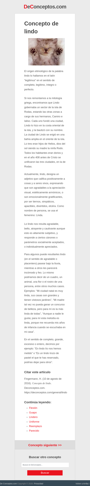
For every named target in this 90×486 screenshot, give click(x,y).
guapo (33, 412)
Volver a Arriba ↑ (83, 483)
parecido (34, 430)
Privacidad (38, 483)
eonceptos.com (45, 7)
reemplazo (35, 426)
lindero (33, 417)
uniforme (34, 421)
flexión (33, 408)
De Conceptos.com (8, 483)
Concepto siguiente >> (45, 445)
